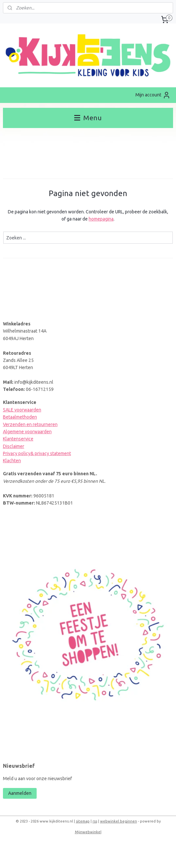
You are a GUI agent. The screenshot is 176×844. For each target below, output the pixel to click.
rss (95, 821)
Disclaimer (13, 446)
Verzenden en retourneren (30, 424)
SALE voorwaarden (22, 409)
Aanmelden (19, 793)
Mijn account (152, 95)
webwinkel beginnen (118, 821)
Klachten (12, 460)
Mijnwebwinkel (88, 832)
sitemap (83, 821)
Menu (88, 118)
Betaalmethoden (20, 417)
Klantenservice (18, 438)
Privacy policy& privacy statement (37, 453)
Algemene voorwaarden (27, 431)
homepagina (101, 219)
